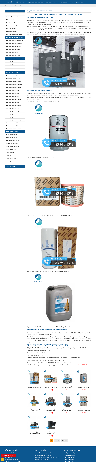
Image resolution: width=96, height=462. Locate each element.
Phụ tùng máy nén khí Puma (12, 102)
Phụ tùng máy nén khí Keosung (13, 119)
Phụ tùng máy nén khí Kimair (13, 125)
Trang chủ (9, 11)
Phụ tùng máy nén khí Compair (13, 99)
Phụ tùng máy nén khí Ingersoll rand (14, 40)
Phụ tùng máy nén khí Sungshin (13, 117)
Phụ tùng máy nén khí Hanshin (13, 81)
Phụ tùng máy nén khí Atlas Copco (14, 43)
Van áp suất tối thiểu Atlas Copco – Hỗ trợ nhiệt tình (67, 409)
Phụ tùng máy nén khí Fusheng (13, 46)
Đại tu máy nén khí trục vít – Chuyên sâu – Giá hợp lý (47, 457)
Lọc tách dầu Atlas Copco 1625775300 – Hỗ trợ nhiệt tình (34, 386)
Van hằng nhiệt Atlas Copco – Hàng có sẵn (34, 409)
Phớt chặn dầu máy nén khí (12, 140)
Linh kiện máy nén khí (67, 2)
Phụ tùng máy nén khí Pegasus (13, 128)
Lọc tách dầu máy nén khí (12, 16)
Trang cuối (64, 440)
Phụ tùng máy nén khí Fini (12, 122)
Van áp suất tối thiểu (11, 158)
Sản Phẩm (22, 2)
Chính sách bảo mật (69, 459)
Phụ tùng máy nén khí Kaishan (13, 105)
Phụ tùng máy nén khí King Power (14, 111)
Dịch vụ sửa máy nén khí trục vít (43, 455)
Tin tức (83, 2)
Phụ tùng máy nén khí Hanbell (13, 49)
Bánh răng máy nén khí (11, 137)
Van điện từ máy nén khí (12, 143)
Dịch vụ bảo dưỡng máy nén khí (43, 453)
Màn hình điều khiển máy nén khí (14, 34)
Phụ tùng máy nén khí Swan (12, 96)
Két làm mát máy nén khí (12, 25)
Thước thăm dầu (10, 152)
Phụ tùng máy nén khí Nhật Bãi (14, 58)
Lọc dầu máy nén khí (11, 13)
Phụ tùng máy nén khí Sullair (13, 55)
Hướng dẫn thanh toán (70, 455)
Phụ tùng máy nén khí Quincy (13, 108)
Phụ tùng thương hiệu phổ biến (14, 37)
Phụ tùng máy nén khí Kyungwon (14, 75)
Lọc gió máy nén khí (11, 22)
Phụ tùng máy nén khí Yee (12, 52)
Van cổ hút (8, 155)
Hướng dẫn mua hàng (70, 453)
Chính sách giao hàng (70, 457)
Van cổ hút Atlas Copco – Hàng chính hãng (50, 409)
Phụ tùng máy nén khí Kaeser (13, 78)
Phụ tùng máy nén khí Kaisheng (13, 114)
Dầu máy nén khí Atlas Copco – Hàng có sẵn (83, 386)
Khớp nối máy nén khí (11, 31)
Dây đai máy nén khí (11, 28)
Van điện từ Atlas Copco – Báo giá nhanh (50, 432)
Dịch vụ (78, 2)
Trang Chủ (9, 2)
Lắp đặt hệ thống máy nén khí (42, 459)
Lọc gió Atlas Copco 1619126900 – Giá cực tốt (51, 386)
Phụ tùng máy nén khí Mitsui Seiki (14, 64)
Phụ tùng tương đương (52, 2)
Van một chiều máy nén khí (12, 146)
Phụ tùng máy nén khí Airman (13, 69)
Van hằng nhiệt (9, 161)
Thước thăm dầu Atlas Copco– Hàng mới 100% (84, 409)
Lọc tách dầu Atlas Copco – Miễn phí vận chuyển (67, 386)
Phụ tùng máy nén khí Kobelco (13, 66)
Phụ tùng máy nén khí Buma (13, 90)
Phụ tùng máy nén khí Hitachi (13, 61)
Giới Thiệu (16, 2)
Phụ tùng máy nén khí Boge (12, 93)
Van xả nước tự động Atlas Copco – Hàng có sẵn (34, 432)
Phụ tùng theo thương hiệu (35, 2)
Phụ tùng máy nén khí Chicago (13, 87)
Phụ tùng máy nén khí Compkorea (14, 84)
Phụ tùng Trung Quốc (12, 72)
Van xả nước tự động (11, 149)
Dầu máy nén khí (10, 19)
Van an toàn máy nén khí (12, 134)
